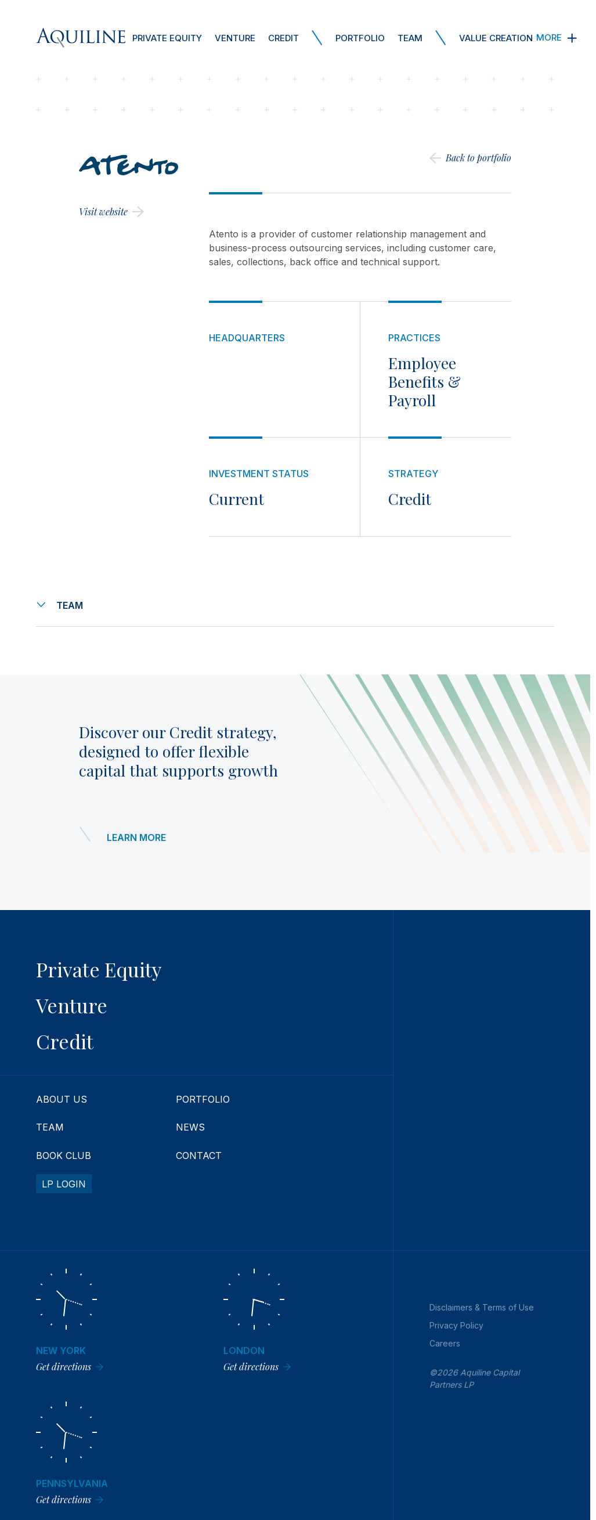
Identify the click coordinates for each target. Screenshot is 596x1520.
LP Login (64, 1184)
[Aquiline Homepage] (80, 38)
